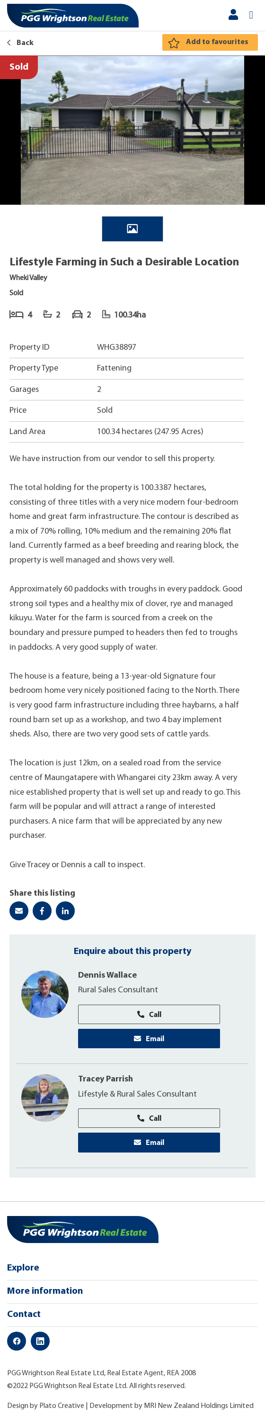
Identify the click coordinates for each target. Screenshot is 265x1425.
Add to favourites (217, 42)
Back (20, 43)
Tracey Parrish (105, 1079)
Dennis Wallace (107, 975)
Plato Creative (61, 1406)
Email (149, 1038)
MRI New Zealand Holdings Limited (199, 1406)
